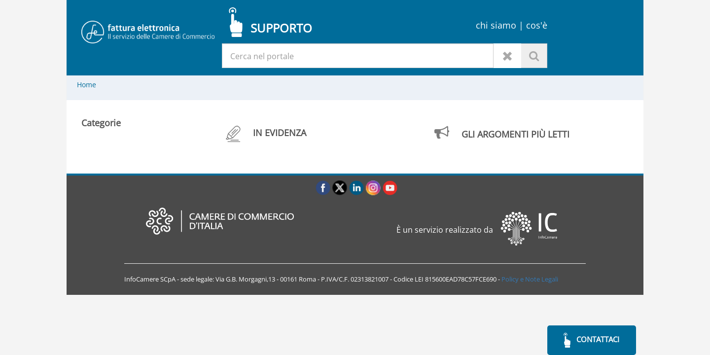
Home (86, 84)
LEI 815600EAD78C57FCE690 (456, 279)
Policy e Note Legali (529, 279)
